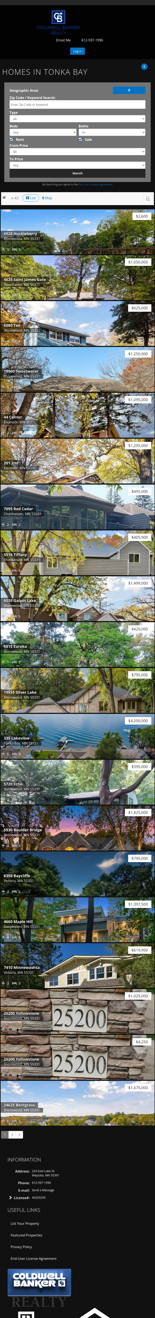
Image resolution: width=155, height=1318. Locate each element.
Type (14, 112)
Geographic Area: (24, 90)
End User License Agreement (95, 184)
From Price (19, 145)
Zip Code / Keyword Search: (33, 97)
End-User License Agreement (33, 1258)
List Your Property (25, 1223)
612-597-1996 (92, 40)
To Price (16, 159)
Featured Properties (26, 1235)
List (31, 198)
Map (47, 198)
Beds (14, 126)
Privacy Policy (21, 1247)
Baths (83, 126)
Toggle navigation (9, 15)
